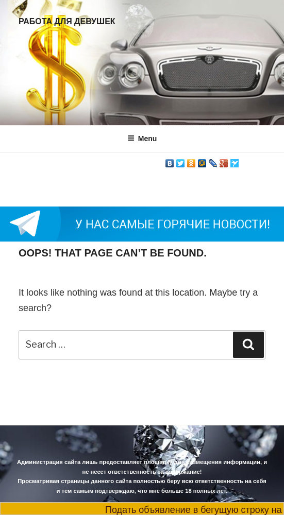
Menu (142, 138)
